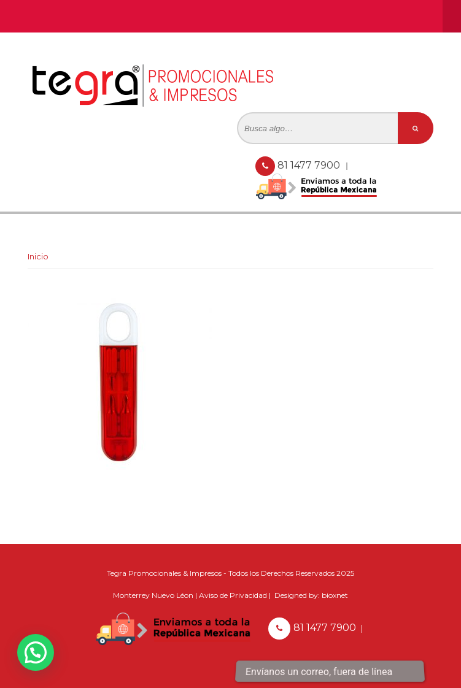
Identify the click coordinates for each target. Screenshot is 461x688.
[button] (35, 652)
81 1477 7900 (310, 165)
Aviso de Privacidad (233, 595)
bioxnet (335, 595)
